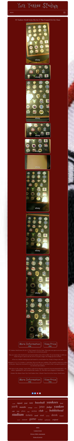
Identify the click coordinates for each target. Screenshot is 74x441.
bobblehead (56, 410)
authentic (47, 420)
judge (49, 407)
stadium (18, 415)
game (32, 419)
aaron (35, 407)
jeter (42, 406)
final (61, 403)
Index (37, 427)
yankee (59, 406)
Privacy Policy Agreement (37, 434)
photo (23, 411)
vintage (30, 407)
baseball (40, 402)
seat (42, 415)
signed (19, 403)
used (36, 416)
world (13, 403)
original (55, 420)
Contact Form (38, 431)
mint (46, 411)
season (24, 419)
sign (18, 411)
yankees (52, 402)
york (15, 406)
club (41, 410)
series (47, 416)
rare (31, 403)
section (34, 411)
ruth (13, 411)
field (25, 403)
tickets (29, 415)
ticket (40, 419)
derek (54, 415)
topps (28, 411)
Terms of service (37, 437)
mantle (23, 407)
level (18, 420)
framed (61, 416)
